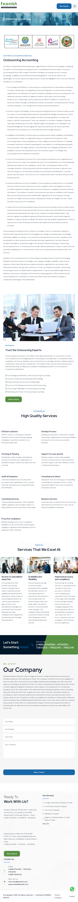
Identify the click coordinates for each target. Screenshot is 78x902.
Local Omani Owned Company (55, 806)
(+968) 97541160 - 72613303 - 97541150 (20, 870)
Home (63, 19)
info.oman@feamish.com (18, 882)
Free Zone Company (51, 810)
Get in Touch (13, 399)
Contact (71, 896)
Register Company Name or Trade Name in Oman (56, 818)
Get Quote (62, 6)
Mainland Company (51, 814)
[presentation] (18, 762)
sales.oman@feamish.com (18, 884)
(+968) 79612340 (15, 874)
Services (71, 19)
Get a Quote (12, 854)
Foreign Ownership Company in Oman (58, 803)
